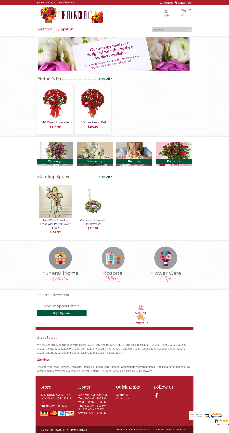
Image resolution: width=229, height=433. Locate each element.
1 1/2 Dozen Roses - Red (55, 122)
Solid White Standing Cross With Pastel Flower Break (55, 224)
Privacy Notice (141, 429)
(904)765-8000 (58, 405)
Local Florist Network (163, 429)
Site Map (181, 429)
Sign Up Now (61, 313)
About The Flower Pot (52, 295)
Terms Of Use (124, 429)
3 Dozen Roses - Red (93, 122)
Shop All (106, 78)
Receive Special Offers (62, 306)
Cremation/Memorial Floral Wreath (93, 222)
